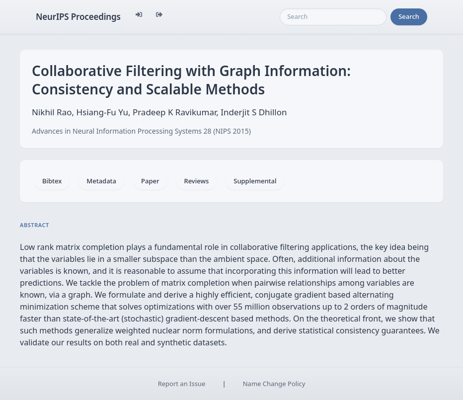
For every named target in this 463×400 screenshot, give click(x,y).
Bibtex (52, 180)
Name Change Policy (274, 383)
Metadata (101, 180)
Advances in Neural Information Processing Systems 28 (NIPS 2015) (141, 131)
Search (408, 16)
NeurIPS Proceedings (78, 16)
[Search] (333, 16)
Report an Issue (182, 383)
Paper (150, 180)
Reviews (196, 180)
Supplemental (254, 180)
